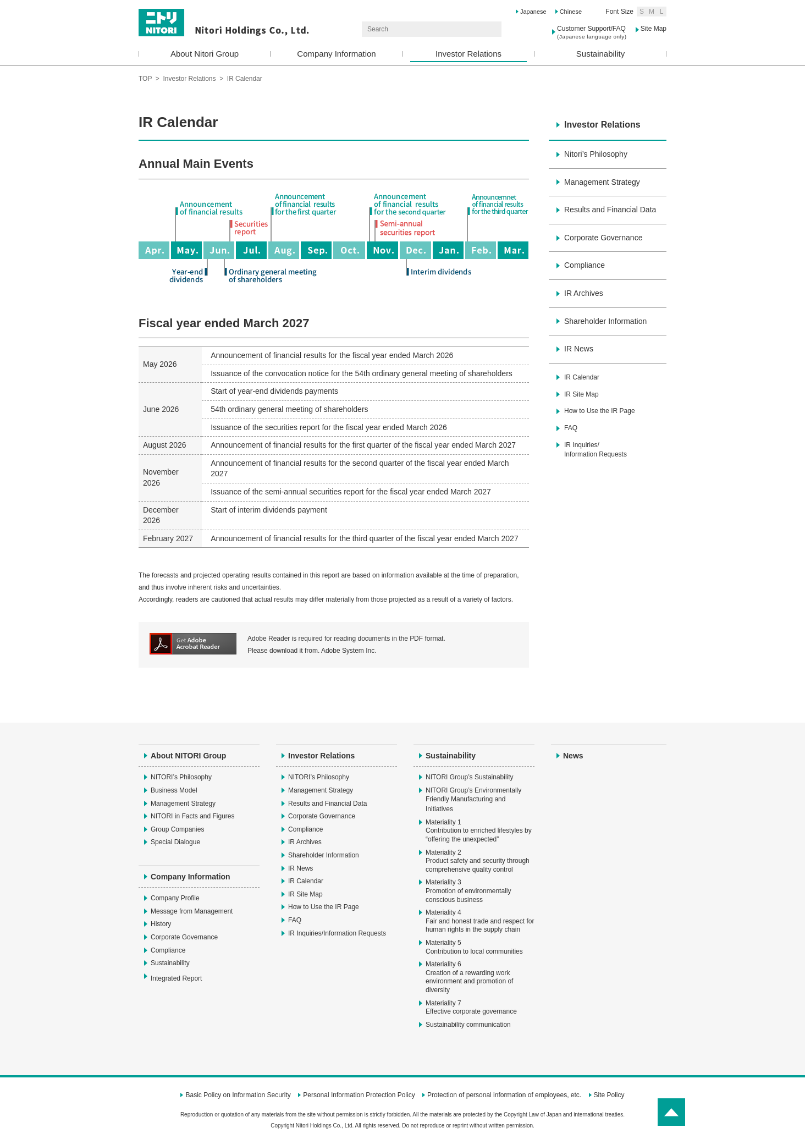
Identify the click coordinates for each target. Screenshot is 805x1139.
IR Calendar (581, 377)
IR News (578, 348)
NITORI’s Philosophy (181, 777)
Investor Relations (468, 53)
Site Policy (609, 1095)
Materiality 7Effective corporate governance (471, 1007)
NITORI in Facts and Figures (193, 816)
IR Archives (583, 293)
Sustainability (600, 53)
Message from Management (192, 911)
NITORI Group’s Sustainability (470, 777)
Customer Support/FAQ (592, 32)
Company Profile (175, 898)
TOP (145, 78)
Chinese (571, 11)
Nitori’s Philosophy (595, 154)
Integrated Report (182, 977)
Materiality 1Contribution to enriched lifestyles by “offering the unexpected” (479, 830)
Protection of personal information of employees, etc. (504, 1095)
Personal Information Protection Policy (359, 1095)
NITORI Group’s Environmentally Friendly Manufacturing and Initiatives (473, 799)
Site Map (653, 28)
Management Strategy (602, 182)
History (161, 924)
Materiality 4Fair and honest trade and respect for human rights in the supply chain (480, 921)
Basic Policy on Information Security (237, 1095)
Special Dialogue (175, 842)
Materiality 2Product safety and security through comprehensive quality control (478, 861)
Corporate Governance (603, 237)
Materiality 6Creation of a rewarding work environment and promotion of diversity (469, 977)
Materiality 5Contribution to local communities (474, 947)
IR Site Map (581, 394)
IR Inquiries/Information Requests (595, 449)
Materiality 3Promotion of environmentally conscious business (468, 890)
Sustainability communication (468, 1024)
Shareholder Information (605, 321)
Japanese (533, 11)
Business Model (174, 790)
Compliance (584, 265)
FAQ (570, 428)
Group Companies (177, 829)
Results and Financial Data (610, 209)
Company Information (336, 53)
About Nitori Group (204, 53)
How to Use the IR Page (599, 411)
